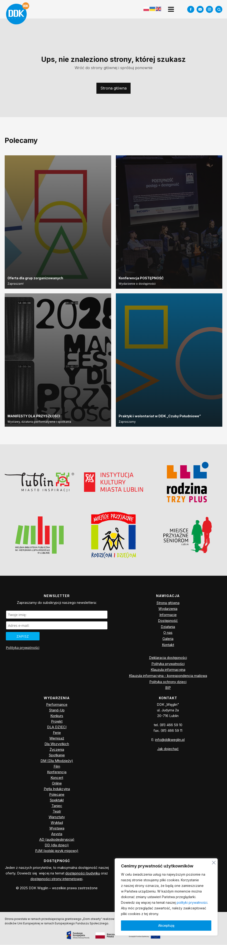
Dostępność (168, 621)
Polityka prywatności (22, 647)
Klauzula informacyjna (168, 670)
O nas (167, 633)
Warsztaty (57, 817)
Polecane (56, 794)
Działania (168, 627)
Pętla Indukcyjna (57, 789)
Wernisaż (56, 738)
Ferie (57, 733)
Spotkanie (57, 755)
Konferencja (56, 772)
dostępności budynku (82, 873)
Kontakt (168, 644)
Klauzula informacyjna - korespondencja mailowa (168, 676)
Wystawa (56, 828)
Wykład (57, 823)
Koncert (57, 778)
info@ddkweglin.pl (170, 740)
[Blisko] (214, 861)
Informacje (168, 615)
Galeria (167, 639)
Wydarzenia (167, 609)
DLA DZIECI (56, 727)
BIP (168, 688)
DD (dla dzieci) (57, 845)
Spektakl (57, 800)
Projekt (56, 721)
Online (57, 783)
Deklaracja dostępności (168, 658)
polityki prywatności (192, 902)
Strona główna (113, 88)
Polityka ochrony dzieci (168, 682)
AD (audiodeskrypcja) (56, 839)
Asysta (56, 834)
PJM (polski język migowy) (56, 851)
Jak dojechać (168, 749)
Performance (56, 704)
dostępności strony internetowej (56, 879)
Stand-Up (57, 710)
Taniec (56, 806)
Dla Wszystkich (56, 744)
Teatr (57, 811)
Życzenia (57, 749)
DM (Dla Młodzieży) (56, 761)
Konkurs (56, 716)
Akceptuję (166, 925)
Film (57, 766)
